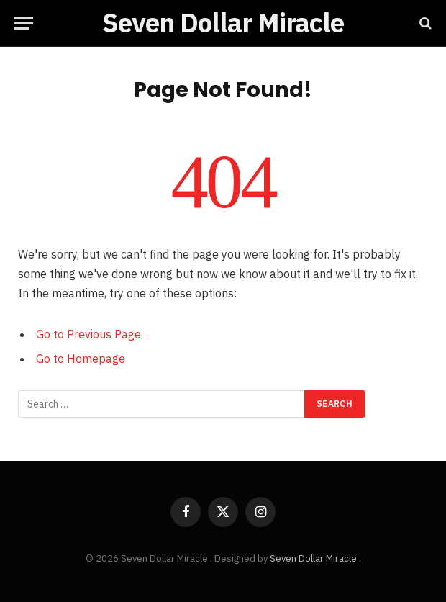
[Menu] (23, 23)
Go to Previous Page (88, 334)
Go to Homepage (80, 358)
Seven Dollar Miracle (314, 558)
